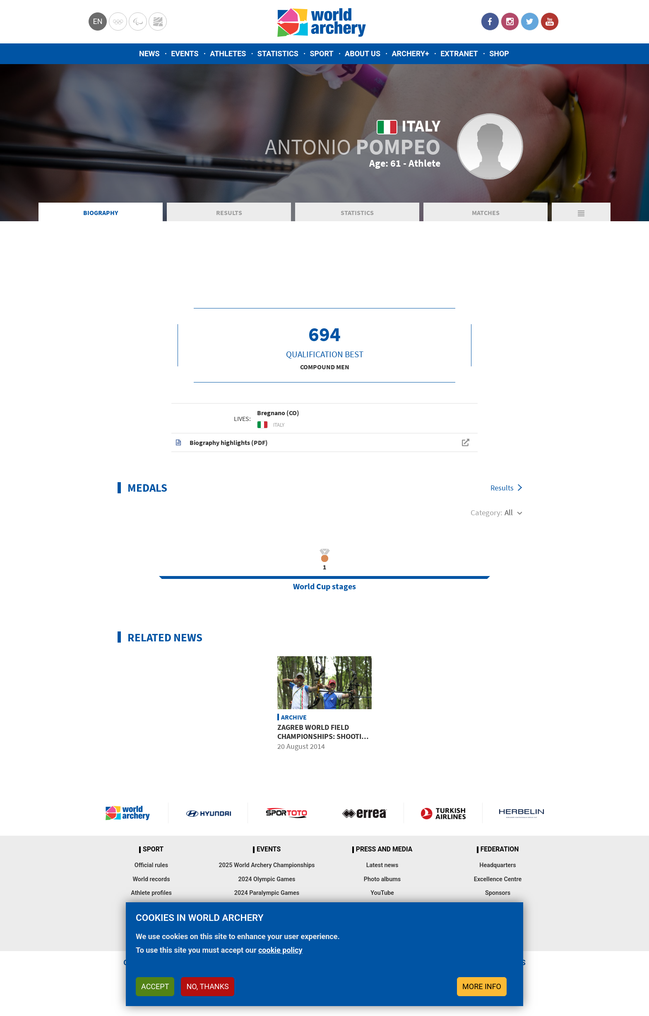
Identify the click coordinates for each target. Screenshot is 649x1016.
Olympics (118, 21)
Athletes (228, 53)
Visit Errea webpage (364, 813)
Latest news (382, 865)
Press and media (384, 849)
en (97, 21)
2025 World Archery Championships (267, 865)
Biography (100, 212)
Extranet (459, 53)
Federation (500, 849)
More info (481, 986)
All (509, 512)
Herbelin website (521, 813)
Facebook (490, 21)
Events (185, 53)
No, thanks (207, 986)
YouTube (550, 21)
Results (229, 212)
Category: (486, 512)
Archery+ (410, 53)
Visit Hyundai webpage (208, 813)
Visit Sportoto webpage (287, 813)
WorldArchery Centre (158, 21)
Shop (499, 53)
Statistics (277, 53)
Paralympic (138, 21)
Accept (155, 986)
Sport (321, 53)
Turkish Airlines (443, 813)
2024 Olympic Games (267, 879)
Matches (486, 212)
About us (362, 53)
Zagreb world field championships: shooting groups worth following (324, 736)
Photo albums (382, 879)
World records (151, 879)
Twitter (530, 21)
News (149, 53)
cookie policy (280, 950)
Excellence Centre (498, 879)
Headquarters (497, 865)
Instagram (510, 21)
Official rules (151, 865)
